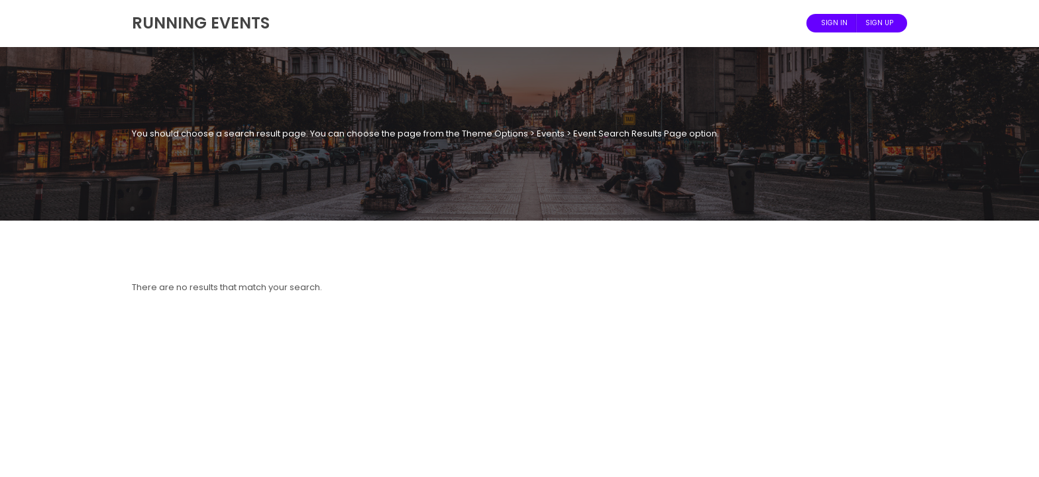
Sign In (834, 23)
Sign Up (879, 23)
